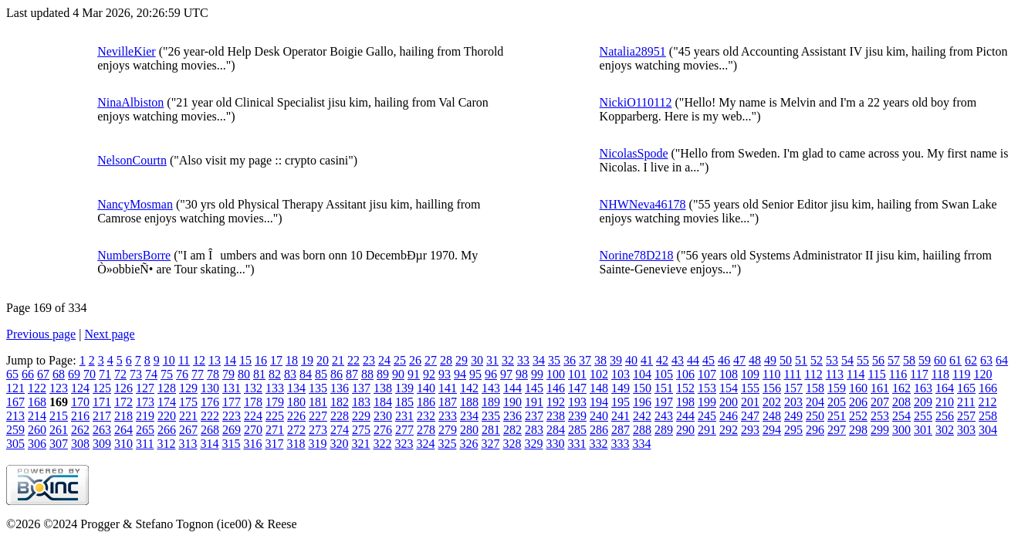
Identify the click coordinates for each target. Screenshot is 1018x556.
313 (187, 443)
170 (80, 402)
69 (74, 374)
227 (318, 415)
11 (184, 360)
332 (598, 443)
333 (619, 443)
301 (923, 429)
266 (166, 429)
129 (188, 388)
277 (404, 429)
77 (197, 374)
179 (274, 402)
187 (447, 402)
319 (317, 443)
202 (772, 402)
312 (166, 443)
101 (577, 374)
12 (199, 360)
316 (252, 443)
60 (940, 360)
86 (336, 374)
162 (901, 388)
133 (274, 388)
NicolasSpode (634, 153)
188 (469, 402)
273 (318, 429)
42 (662, 360)
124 (80, 388)
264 (123, 429)
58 (909, 360)
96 (491, 374)
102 (599, 374)
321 (360, 443)
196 (642, 402)
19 (307, 360)
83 (290, 374)
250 (815, 415)
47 (739, 360)
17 (276, 360)
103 (620, 374)
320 (339, 443)
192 (555, 402)
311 (145, 443)
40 (631, 360)
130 (210, 388)
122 (37, 388)
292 (728, 429)
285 (577, 429)
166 (988, 388)
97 (506, 374)
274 (339, 429)
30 (477, 360)
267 (188, 429)
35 (554, 360)
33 (523, 360)
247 (750, 415)
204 (815, 402)
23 (369, 360)
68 (58, 374)
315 (231, 443)
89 (383, 374)
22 (353, 360)
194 (599, 402)
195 (620, 402)
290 (685, 429)
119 (961, 374)
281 (491, 429)
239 (577, 415)
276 (383, 429)
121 (15, 388)
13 (214, 360)
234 (469, 415)
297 (836, 429)
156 (772, 388)
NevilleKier (126, 51)
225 (274, 415)
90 (398, 374)
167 (15, 402)
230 (383, 415)
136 (339, 388)
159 (836, 388)
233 (447, 415)
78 (213, 374)
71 (105, 374)
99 (537, 374)
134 (296, 388)
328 (511, 443)
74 (151, 374)
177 (231, 402)
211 (966, 402)
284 (555, 429)
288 (642, 429)
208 (901, 402)
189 (491, 402)
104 (642, 374)
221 (188, 415)
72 (120, 374)
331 (576, 443)
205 (836, 402)
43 (677, 360)
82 (275, 374)
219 (145, 415)
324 (425, 443)
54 (847, 360)
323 (403, 443)
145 (534, 388)
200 (728, 402)
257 (966, 415)
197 (663, 402)
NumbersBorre (134, 255)
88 (367, 374)
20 (322, 360)
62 (971, 360)
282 (512, 429)
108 (728, 374)
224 (253, 415)
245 (707, 415)
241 (620, 415)
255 (923, 415)
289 (663, 429)
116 (898, 374)
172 (123, 402)
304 (988, 429)
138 (383, 388)
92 (429, 374)
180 (296, 402)
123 (58, 388)
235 (491, 415)
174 (166, 402)
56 (878, 360)
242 (642, 415)
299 (880, 429)
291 (707, 429)
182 (339, 402)
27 (430, 360)
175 (188, 402)
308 (80, 443)
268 (210, 429)
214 (37, 415)
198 (685, 402)
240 (599, 415)
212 (987, 402)
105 (663, 374)
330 (555, 443)
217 (102, 415)
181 (318, 402)
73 (136, 374)
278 (426, 429)
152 (685, 388)
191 (534, 402)
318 (295, 443)
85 (321, 374)
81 (259, 374)
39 (616, 360)
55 (863, 360)
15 (245, 360)
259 (15, 429)
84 (305, 374)
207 (880, 402)
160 (858, 388)
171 (102, 402)
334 (641, 443)
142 (469, 388)
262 (80, 429)
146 (555, 388)
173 (145, 402)
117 (919, 374)
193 (577, 402)
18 (292, 360)
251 (836, 415)
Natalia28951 (633, 51)
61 (955, 360)
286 (599, 429)
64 (1002, 360)
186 (426, 402)
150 (642, 388)
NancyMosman (135, 204)
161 (880, 388)
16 (261, 360)
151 (663, 388)
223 (231, 415)
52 (816, 360)
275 (361, 429)
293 (750, 429)
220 (166, 415)
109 (750, 374)
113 (835, 374)
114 (855, 374)
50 (786, 360)
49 (770, 360)
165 (966, 388)
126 (123, 388)
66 (28, 374)
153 (707, 388)
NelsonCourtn (132, 160)
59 (924, 360)
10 (169, 360)
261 (58, 429)
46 (724, 360)
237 (534, 415)
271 (274, 429)
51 (801, 360)
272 (296, 429)
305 (15, 443)
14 (230, 360)
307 (58, 443)
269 (231, 429)
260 (37, 429)
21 (338, 360)
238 (555, 415)
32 (508, 360)
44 (693, 360)
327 (490, 443)
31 (492, 360)
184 (383, 402)
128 (166, 388)
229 (361, 415)
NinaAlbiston (130, 102)
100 (555, 374)
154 (728, 388)
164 (944, 388)
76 (182, 374)
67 (43, 374)
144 (512, 388)
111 (792, 374)
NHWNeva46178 (643, 204)
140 (426, 388)
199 (707, 402)
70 (89, 374)
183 (361, 402)
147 (577, 388)
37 (585, 360)
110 (771, 374)
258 (988, 415)
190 (512, 402)
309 (102, 443)
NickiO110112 (636, 102)
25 (400, 360)
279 (447, 429)
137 (361, 388)
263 (102, 429)
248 (772, 415)
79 (228, 374)
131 (231, 388)
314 (209, 443)
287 (620, 429)
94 (460, 374)
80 (244, 374)
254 (901, 415)
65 (12, 374)
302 (944, 429)
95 (475, 374)
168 (37, 402)
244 (685, 415)
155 (750, 388)
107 (707, 374)
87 (352, 374)
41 (647, 360)
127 (145, 388)
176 (210, 402)
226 (296, 415)
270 (253, 429)
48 (755, 360)
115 (876, 374)
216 (80, 415)
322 (382, 443)
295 (793, 429)
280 (469, 429)
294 (772, 429)
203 (793, 402)
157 (793, 388)
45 (708, 360)
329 (533, 443)
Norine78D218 (637, 255)
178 (253, 402)
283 (534, 429)
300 (901, 429)
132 (253, 388)
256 (944, 415)
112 (813, 374)
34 (539, 360)
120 (982, 374)
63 (986, 360)
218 (123, 415)
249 (793, 415)
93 (444, 374)
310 (123, 443)
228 (339, 415)
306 (37, 443)
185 (404, 402)
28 (446, 360)
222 (210, 415)
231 (404, 415)
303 (966, 429)
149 (620, 388)
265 (145, 429)
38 (600, 360)
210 (944, 402)
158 (815, 388)
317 (274, 443)
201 (750, 402)
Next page (109, 334)
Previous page (41, 334)
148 (599, 388)
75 (167, 374)
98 (522, 374)
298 (858, 429)
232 (426, 415)
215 (58, 415)
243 (663, 415)
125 (102, 388)
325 (447, 443)
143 (491, 388)
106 (685, 374)
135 (318, 388)
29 (461, 360)
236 (512, 415)
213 (15, 415)
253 (880, 415)
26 (415, 360)
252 (858, 415)
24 (384, 360)
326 (468, 443)
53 (832, 360)
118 (940, 374)
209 (923, 402)
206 (858, 402)
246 (728, 415)
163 (923, 388)
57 (894, 360)
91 (414, 374)
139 (404, 388)
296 (815, 429)
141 (447, 388)
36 (569, 360)
